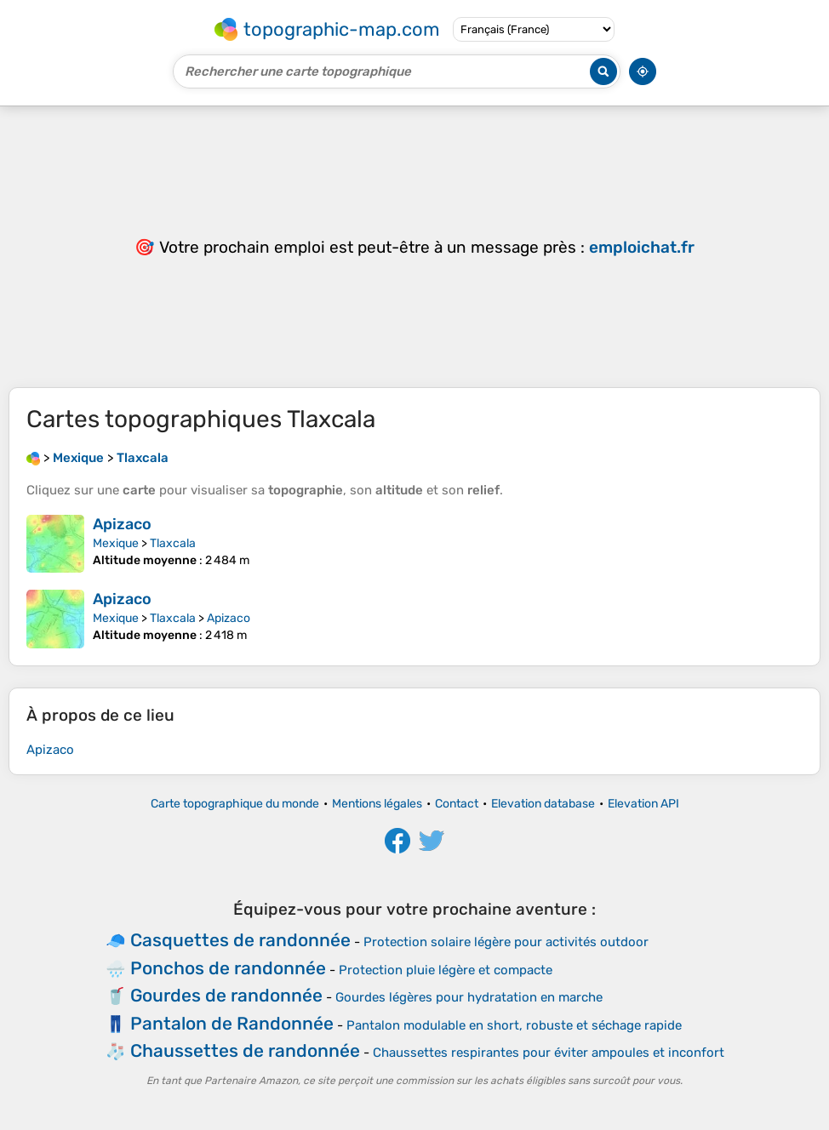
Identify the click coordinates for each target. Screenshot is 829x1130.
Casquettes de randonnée (240, 939)
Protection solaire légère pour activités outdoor (506, 942)
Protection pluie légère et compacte (445, 970)
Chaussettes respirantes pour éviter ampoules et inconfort (548, 1052)
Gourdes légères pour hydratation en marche (469, 997)
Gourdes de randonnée (226, 995)
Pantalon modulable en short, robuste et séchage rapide (514, 1025)
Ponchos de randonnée (228, 968)
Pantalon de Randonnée (232, 1023)
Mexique (116, 543)
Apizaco (122, 524)
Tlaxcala (173, 543)
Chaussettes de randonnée (245, 1050)
